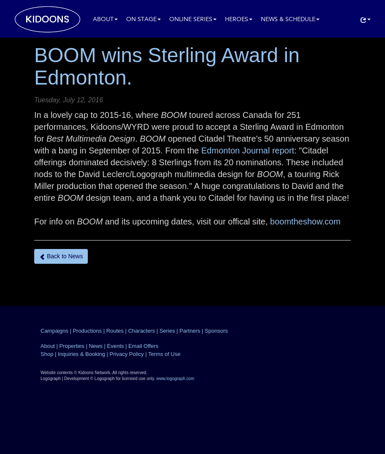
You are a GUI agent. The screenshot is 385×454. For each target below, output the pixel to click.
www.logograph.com (175, 378)
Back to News (61, 256)
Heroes (238, 19)
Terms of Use (164, 354)
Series (167, 331)
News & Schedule (290, 19)
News (96, 346)
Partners (189, 331)
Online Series (193, 19)
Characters (141, 331)
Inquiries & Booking (81, 354)
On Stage (143, 19)
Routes (115, 331)
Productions (87, 331)
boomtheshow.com (305, 221)
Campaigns (54, 331)
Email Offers (143, 346)
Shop (47, 354)
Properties (72, 346)
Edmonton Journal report (247, 150)
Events (115, 346)
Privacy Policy (127, 354)
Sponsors (216, 331)
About (105, 19)
